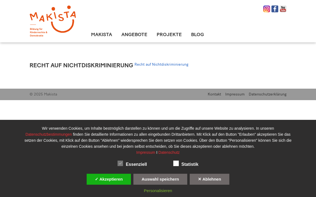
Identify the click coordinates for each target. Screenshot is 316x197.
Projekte (169, 34)
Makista (101, 34)
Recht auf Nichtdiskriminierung (81, 65)
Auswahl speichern (160, 179)
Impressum (235, 94)
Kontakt (214, 94)
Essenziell (132, 163)
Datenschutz (169, 152)
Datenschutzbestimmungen (49, 134)
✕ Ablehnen (209, 179)
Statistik (185, 163)
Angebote (134, 34)
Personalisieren (158, 190)
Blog (197, 34)
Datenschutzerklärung (267, 94)
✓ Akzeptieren (109, 179)
